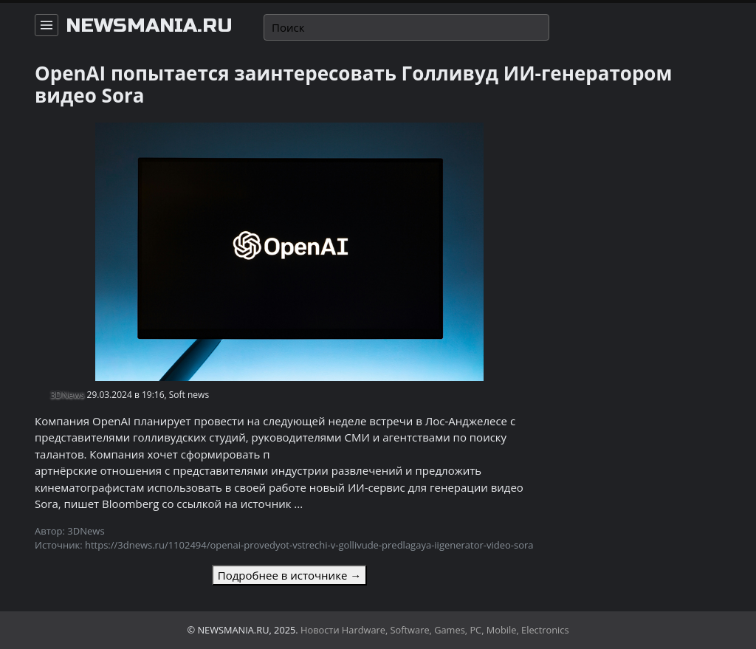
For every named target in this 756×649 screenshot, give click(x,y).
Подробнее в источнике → (289, 575)
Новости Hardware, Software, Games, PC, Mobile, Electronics (434, 629)
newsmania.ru (149, 26)
